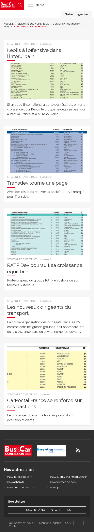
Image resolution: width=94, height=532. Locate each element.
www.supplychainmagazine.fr (68, 476)
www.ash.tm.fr (15, 482)
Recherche (20, 5)
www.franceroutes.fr (19, 476)
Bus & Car (8, 5)
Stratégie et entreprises (29, 26)
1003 (6, 26)
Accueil (8, 24)
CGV (68, 523)
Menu (40, 5)
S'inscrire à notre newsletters (47, 509)
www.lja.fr (56, 487)
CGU (78, 523)
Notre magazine (76, 14)
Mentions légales (50, 523)
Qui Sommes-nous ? (22, 523)
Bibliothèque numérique (33, 24)
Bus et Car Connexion (66, 24)
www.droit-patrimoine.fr (22, 487)
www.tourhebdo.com (63, 482)
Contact (14, 526)
